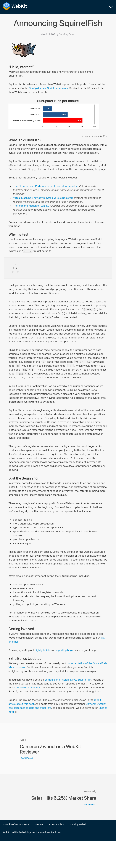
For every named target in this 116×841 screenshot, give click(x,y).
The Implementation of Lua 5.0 (31, 205)
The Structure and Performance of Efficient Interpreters (45, 186)
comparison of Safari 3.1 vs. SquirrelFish (68, 679)
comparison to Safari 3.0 (27, 687)
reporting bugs (64, 650)
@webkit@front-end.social (16, 824)
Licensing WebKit (77, 824)
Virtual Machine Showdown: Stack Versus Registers (43, 197)
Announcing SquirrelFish (58, 23)
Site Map (39, 824)
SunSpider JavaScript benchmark (48, 88)
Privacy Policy (56, 824)
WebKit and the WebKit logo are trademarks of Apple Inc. (32, 832)
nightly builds (42, 650)
